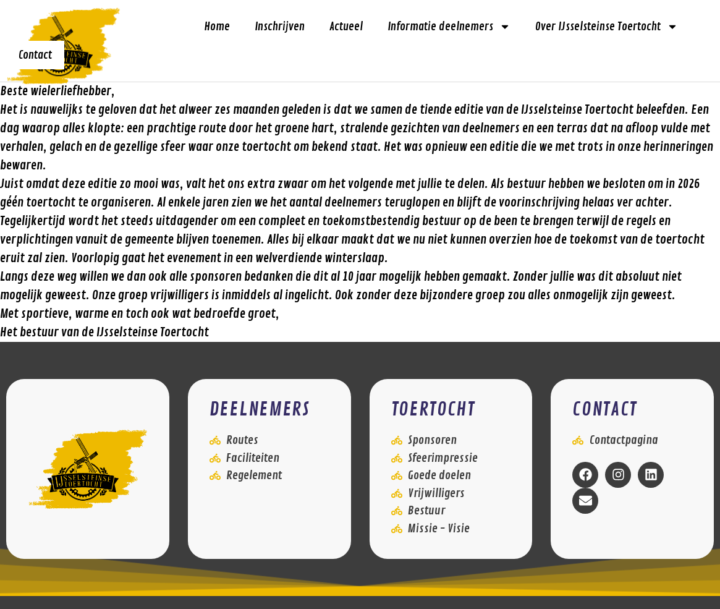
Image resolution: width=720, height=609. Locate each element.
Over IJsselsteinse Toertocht (606, 26)
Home (217, 26)
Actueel (346, 26)
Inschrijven (280, 26)
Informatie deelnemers (449, 26)
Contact (35, 55)
